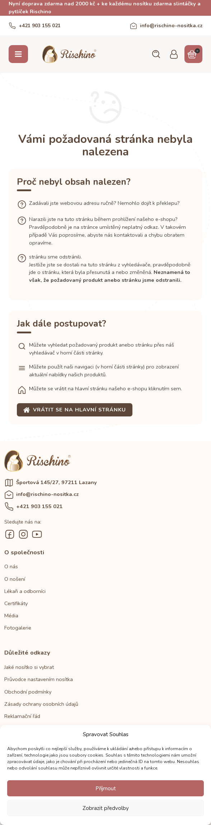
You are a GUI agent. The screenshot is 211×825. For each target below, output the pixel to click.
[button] (156, 54)
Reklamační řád (22, 716)
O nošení (14, 579)
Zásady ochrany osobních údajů (41, 704)
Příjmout (105, 788)
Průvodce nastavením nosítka (38, 679)
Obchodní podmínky (27, 691)
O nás (11, 566)
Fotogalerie (17, 627)
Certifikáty (16, 603)
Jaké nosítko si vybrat (29, 667)
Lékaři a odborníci (25, 591)
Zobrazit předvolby (106, 808)
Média (11, 615)
